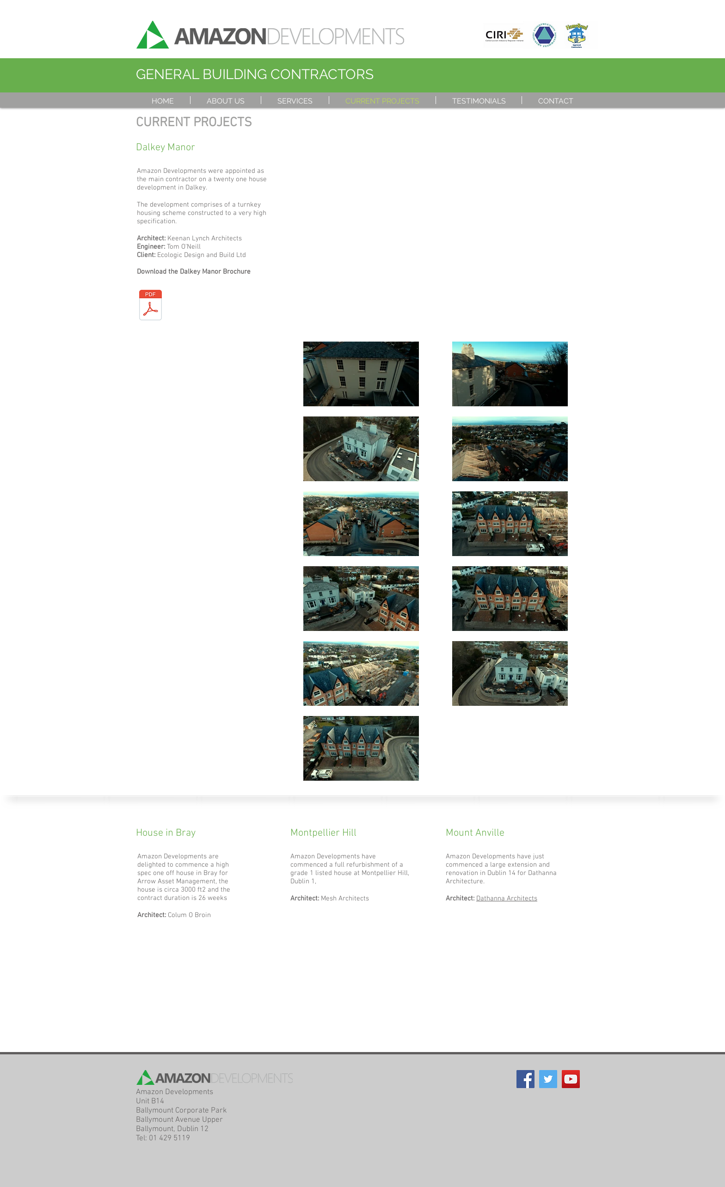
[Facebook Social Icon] (525, 1079)
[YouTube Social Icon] (571, 1079)
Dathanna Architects (506, 898)
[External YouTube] (436, 230)
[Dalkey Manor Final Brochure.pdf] (150, 306)
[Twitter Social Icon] (548, 1079)
